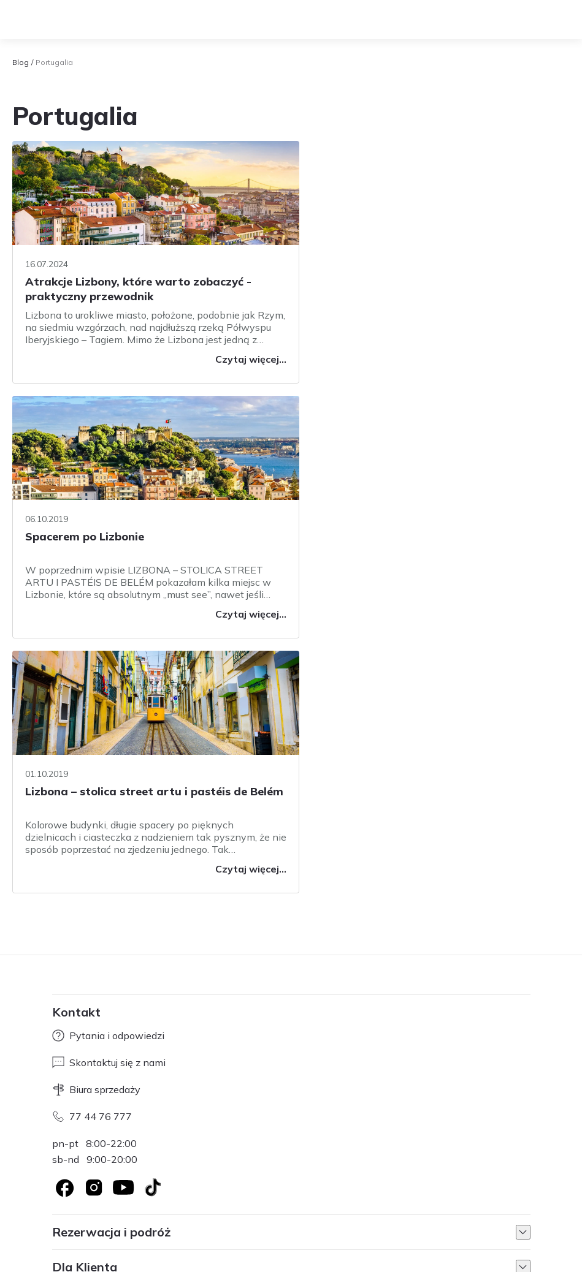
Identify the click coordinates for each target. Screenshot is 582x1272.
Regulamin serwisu (220, 1185)
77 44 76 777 (92, 861)
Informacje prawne (390, 1185)
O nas (64, 1185)
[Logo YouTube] (123, 932)
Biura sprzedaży (96, 834)
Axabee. (182, 1217)
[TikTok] (152, 932)
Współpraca (149, 1185)
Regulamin (72, 1260)
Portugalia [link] (54, 62)
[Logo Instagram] (94, 932)
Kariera (100, 1185)
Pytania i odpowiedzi (108, 780)
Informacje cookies (305, 1185)
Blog (20, 62)
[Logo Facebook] (64, 932)
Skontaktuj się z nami (109, 807)
